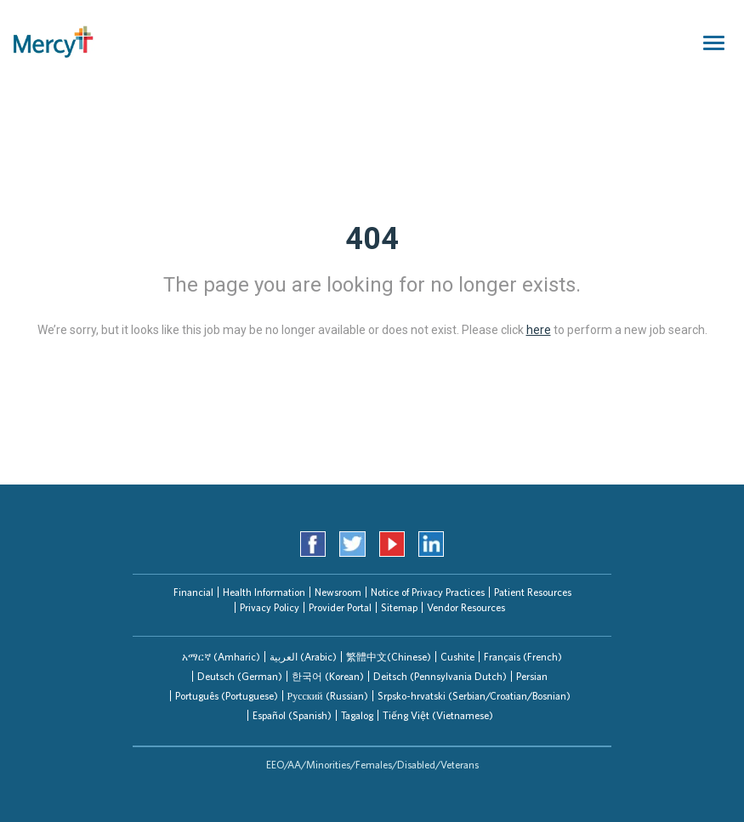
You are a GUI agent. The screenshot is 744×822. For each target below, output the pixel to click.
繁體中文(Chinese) (388, 656)
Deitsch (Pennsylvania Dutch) (440, 676)
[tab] (221, 656)
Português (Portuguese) (226, 695)
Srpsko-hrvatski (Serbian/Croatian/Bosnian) (474, 695)
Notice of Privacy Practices (428, 592)
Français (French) (523, 656)
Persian (532, 676)
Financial (193, 592)
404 (372, 239)
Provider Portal (340, 607)
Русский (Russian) (327, 695)
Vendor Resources (466, 607)
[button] (221, 656)
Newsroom (338, 592)
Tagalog (357, 715)
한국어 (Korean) (328, 676)
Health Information (264, 592)
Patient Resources (532, 592)
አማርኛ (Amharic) (221, 656)
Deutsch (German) (239, 676)
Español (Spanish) (292, 715)
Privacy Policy (269, 607)
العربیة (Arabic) (303, 656)
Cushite (457, 656)
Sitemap (399, 607)
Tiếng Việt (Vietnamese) (438, 715)
